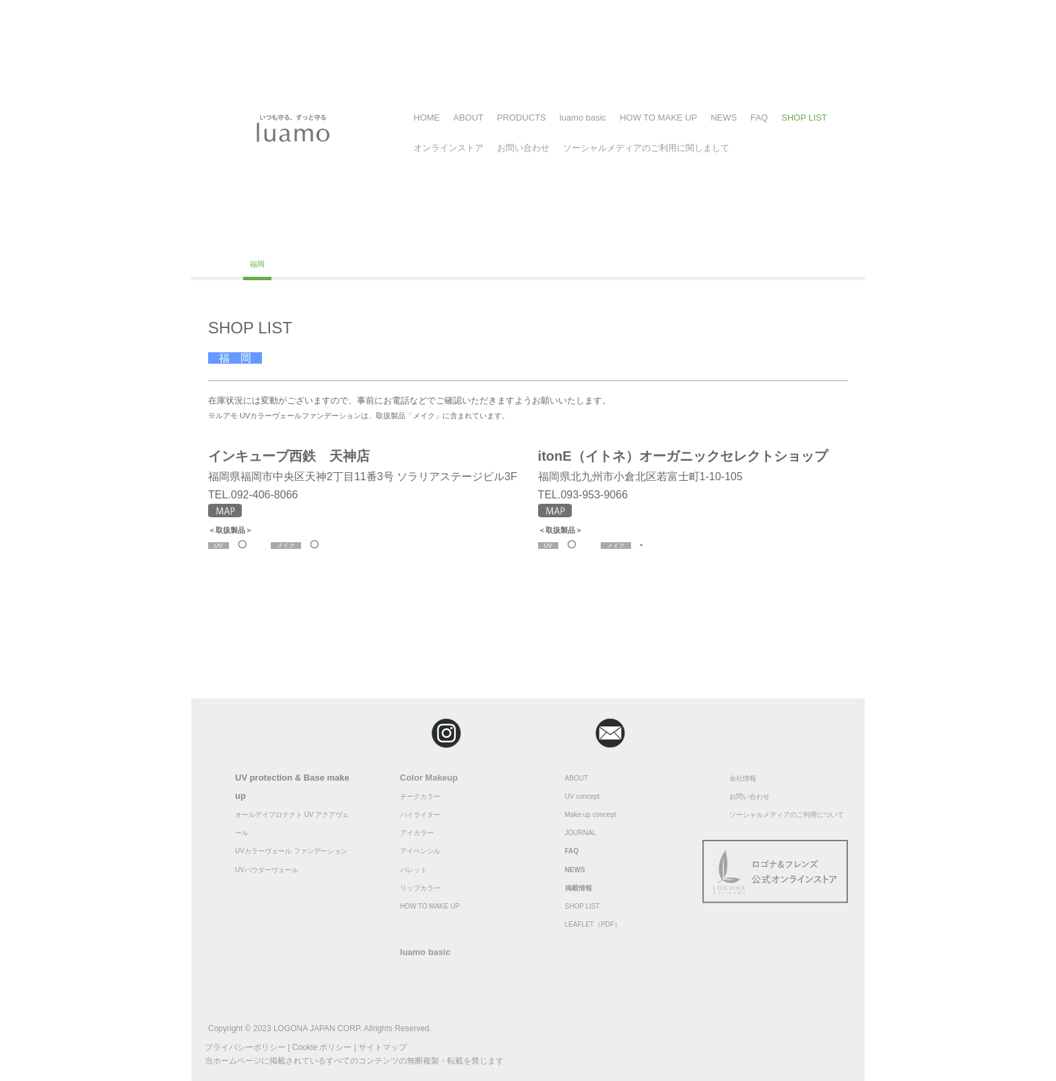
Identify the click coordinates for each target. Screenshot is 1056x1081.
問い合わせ (753, 796)
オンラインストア (449, 148)
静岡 (517, 238)
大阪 (622, 238)
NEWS (724, 117)
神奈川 (338, 238)
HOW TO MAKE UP (658, 117)
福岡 (257, 264)
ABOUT (468, 117)
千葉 (377, 238)
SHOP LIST (804, 117)
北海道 (226, 238)
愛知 (587, 238)
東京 (299, 238)
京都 (657, 238)
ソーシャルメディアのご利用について (786, 814)
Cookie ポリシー (322, 1047)
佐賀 (292, 264)
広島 (804, 238)
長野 (482, 238)
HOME (427, 117)
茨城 (552, 238)
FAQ (759, 117)
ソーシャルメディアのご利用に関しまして (646, 148)
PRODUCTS (521, 117)
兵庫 (727, 238)
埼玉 (412, 238)
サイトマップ (382, 1047)
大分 (327, 264)
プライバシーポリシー (245, 1047)
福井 (447, 238)
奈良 (692, 238)
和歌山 (766, 238)
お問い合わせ (523, 148)
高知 (222, 264)
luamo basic (583, 117)
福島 (264, 238)
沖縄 (362, 264)
